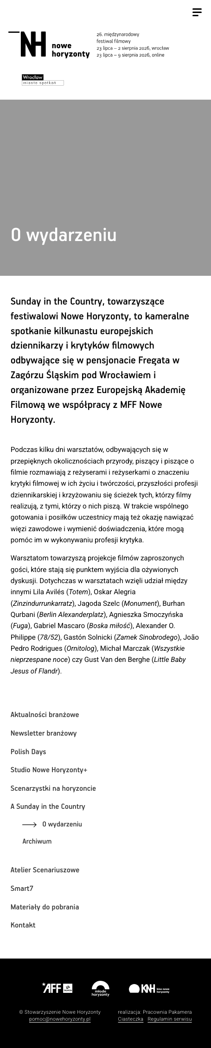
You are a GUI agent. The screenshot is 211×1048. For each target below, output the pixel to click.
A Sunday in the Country (48, 806)
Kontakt (23, 925)
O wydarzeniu (62, 825)
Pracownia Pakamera (167, 1012)
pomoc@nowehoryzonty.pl (60, 1019)
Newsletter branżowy (44, 733)
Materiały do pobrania (45, 907)
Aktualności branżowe (45, 715)
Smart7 (22, 888)
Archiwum (36, 842)
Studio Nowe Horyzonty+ (49, 770)
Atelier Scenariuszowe (45, 870)
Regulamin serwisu (169, 1019)
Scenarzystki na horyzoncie (53, 788)
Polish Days (28, 752)
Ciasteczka (131, 1019)
